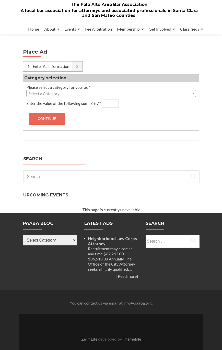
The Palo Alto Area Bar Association (109, 4)
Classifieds (189, 29)
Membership (128, 29)
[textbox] (111, 93)
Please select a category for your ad (58, 87)
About (49, 29)
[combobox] (111, 93)
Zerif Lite (89, 338)
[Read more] (127, 276)
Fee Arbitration (98, 29)
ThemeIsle (132, 338)
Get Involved (160, 29)
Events (70, 29)
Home (33, 29)
